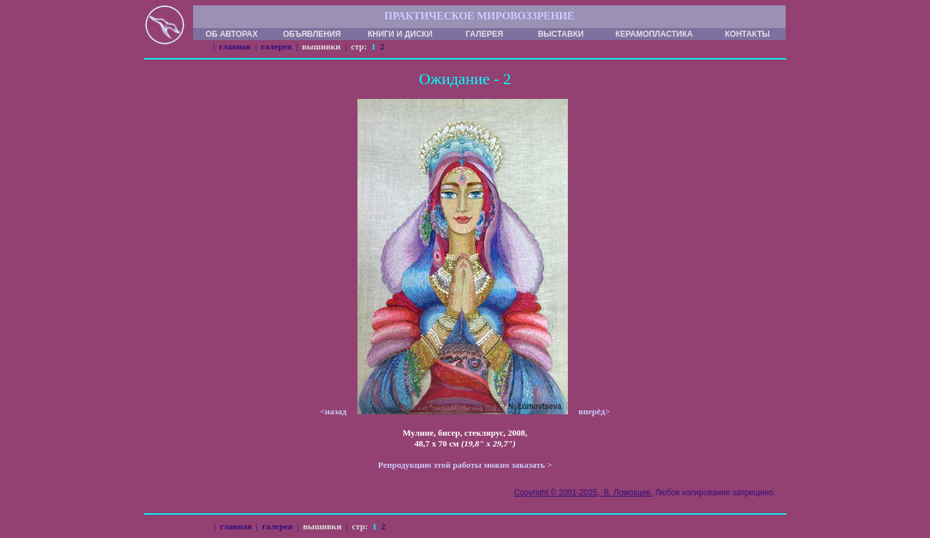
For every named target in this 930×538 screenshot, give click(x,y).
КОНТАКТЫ (747, 34)
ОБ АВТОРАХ (232, 34)
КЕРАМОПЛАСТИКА (654, 34)
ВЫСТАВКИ (561, 34)
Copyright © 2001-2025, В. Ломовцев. (583, 492)
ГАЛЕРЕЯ (484, 34)
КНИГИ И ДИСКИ (399, 34)
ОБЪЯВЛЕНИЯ (312, 34)
